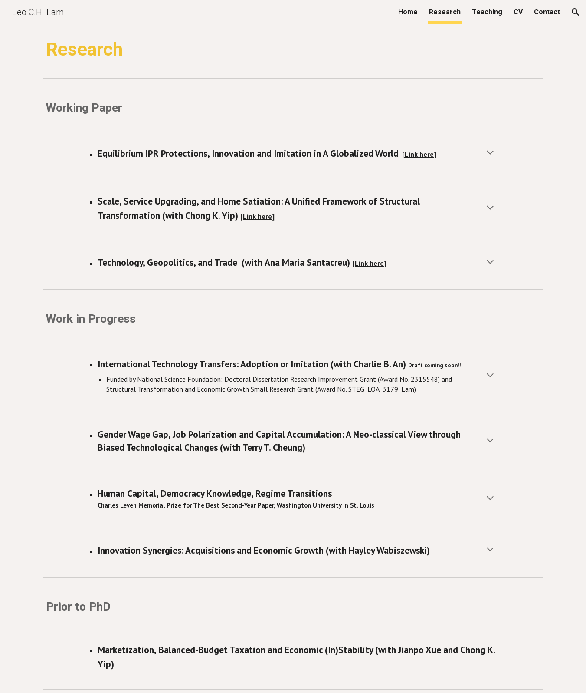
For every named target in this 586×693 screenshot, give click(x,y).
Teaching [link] (487, 12)
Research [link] (445, 12)
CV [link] (518, 12)
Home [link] (408, 12)
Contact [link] (547, 12)
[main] (293, 49)
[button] (575, 12)
